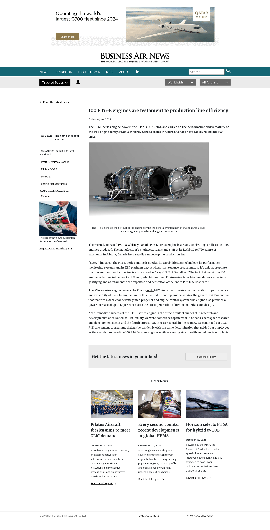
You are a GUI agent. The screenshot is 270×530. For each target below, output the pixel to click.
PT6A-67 (46, 176)
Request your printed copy (55, 248)
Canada (45, 196)
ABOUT (124, 72)
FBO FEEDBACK (89, 72)
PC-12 (150, 290)
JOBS (109, 72)
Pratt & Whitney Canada (55, 162)
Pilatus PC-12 (49, 169)
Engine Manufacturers (54, 183)
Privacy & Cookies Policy (200, 515)
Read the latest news (54, 102)
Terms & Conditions (148, 515)
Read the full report (103, 483)
